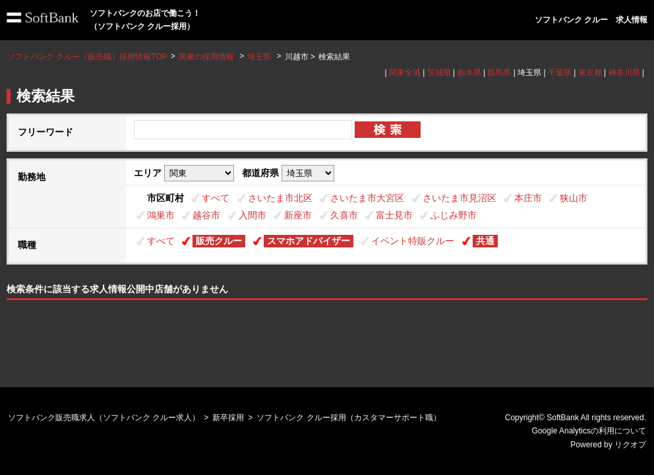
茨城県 (439, 72)
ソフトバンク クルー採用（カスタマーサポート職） (348, 417)
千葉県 (560, 72)
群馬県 (499, 72)
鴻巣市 (161, 215)
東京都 (590, 72)
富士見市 (394, 215)
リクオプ (630, 444)
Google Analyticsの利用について (589, 430)
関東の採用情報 (207, 56)
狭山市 (573, 198)
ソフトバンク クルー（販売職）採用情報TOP (87, 56)
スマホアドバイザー (308, 241)
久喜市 (344, 215)
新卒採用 (228, 417)
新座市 (298, 215)
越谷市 (206, 215)
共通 (485, 241)
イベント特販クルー (412, 241)
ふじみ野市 (454, 215)
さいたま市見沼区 (459, 198)
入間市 (252, 215)
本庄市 (528, 198)
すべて (215, 198)
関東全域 (405, 72)
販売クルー (219, 241)
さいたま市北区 (280, 198)
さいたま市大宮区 (367, 198)
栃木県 (469, 72)
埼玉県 (259, 56)
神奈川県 (624, 72)
